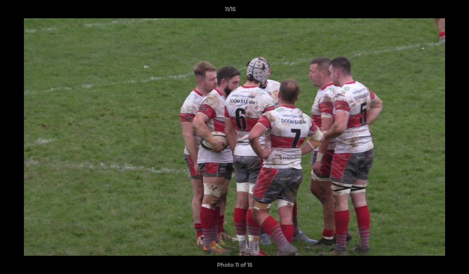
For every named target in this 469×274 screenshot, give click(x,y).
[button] (437, 11)
